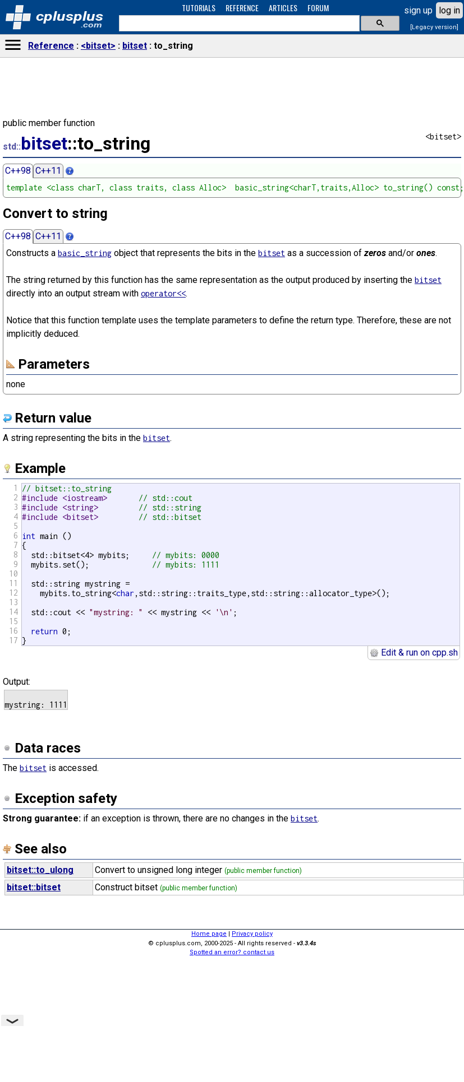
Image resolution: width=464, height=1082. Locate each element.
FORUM (318, 7)
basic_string (85, 253)
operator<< (163, 293)
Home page (209, 933)
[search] (238, 23)
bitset (134, 45)
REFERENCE (242, 7)
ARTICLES (283, 7)
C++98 (18, 170)
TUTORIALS (198, 7)
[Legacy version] (434, 27)
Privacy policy (252, 933)
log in (449, 10)
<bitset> (98, 45)
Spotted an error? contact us (232, 952)
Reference (51, 45)
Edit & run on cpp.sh (414, 652)
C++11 (48, 170)
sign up (418, 10)
